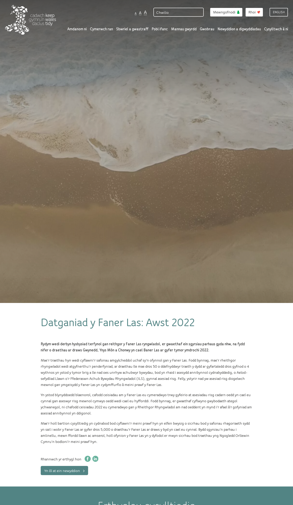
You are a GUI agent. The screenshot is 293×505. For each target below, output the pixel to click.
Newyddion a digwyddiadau (239, 28)
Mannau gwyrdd (184, 28)
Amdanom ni (77, 28)
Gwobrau (207, 28)
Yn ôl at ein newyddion (64, 470)
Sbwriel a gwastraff (132, 28)
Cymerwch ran (101, 28)
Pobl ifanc (160, 28)
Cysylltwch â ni (276, 28)
